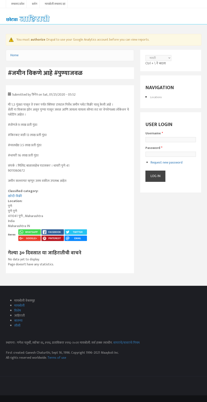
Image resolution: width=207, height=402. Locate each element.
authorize (38, 39)
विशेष (17, 310)
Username (154, 133)
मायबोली (19, 305)
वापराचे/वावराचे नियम (126, 343)
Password (153, 148)
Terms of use (56, 358)
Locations (156, 97)
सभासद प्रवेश (17, 4)
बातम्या (18, 320)
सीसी (17, 325)
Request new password (166, 162)
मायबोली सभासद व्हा (55, 4)
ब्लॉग (34, 4)
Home (14, 55)
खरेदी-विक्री (15, 196)
